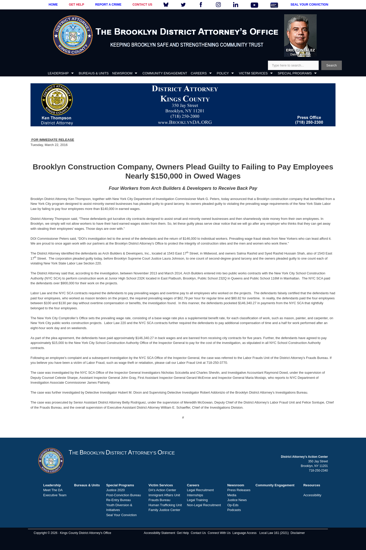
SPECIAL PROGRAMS (295, 73)
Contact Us (198, 533)
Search (331, 65)
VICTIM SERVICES (253, 73)
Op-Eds (232, 505)
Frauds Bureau (159, 500)
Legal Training (197, 500)
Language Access (244, 533)
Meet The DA (53, 490)
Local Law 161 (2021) (274, 533)
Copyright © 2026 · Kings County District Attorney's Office (72, 533)
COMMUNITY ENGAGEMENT (164, 73)
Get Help (183, 533)
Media (231, 495)
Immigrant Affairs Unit (164, 495)
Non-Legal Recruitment (204, 505)
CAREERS (199, 73)
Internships (195, 495)
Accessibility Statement (159, 533)
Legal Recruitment (200, 490)
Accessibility (312, 495)
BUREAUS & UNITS (94, 73)
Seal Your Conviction (121, 515)
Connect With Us (219, 533)
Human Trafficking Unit (165, 505)
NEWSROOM (122, 73)
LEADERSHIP (58, 73)
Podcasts (234, 510)
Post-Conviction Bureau (123, 495)
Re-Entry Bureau (118, 500)
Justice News (237, 500)
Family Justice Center (164, 510)
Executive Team (55, 495)
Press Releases (238, 490)
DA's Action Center (162, 490)
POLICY (223, 73)
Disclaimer (298, 533)
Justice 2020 (115, 490)
